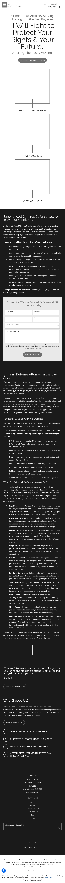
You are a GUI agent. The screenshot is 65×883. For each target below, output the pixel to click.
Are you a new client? (13, 324)
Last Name (37, 311)
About (32, 805)
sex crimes (52, 463)
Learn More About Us (14, 722)
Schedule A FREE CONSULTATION (32, 60)
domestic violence (34, 450)
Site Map (37, 847)
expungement (52, 477)
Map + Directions (32, 792)
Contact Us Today (32, 355)
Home (32, 802)
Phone (8, 318)
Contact (32, 818)
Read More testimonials (15, 687)
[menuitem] (32, 802)
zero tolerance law (46, 467)
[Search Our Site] (59, 828)
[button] (4, 870)
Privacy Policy (27, 847)
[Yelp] (30, 842)
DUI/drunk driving (16, 441)
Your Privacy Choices (32, 871)
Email (35, 318)
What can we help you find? (15, 825)
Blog (32, 815)
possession (35, 457)
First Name (10, 311)
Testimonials (32, 812)
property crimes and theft (27, 471)
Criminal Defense (32, 808)
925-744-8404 (55, 7)
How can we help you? (13, 331)
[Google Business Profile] (35, 842)
